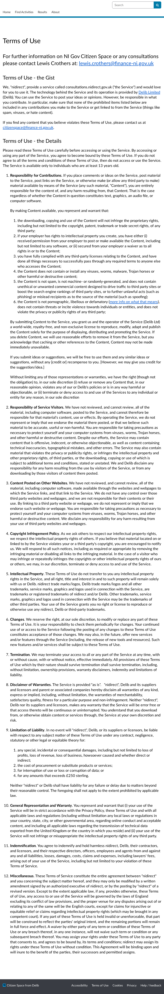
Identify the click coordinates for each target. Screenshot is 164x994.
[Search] (157, 4)
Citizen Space (15, 985)
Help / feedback (151, 985)
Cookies (118, 985)
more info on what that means (134, 301)
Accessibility (79, 985)
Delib (35, 985)
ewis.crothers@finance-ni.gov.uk (117, 63)
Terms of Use (100, 985)
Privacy (132, 985)
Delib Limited (149, 92)
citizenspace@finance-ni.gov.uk (28, 127)
